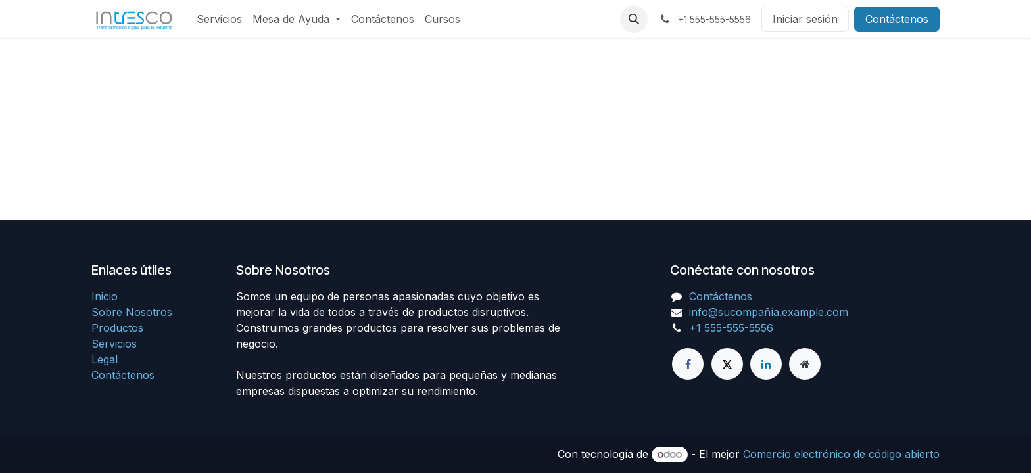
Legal (104, 359)
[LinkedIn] (766, 364)
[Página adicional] (805, 364)
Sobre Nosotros (131, 312)
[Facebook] (688, 364)
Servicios (114, 343)
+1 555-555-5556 (731, 327)
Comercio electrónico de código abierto (841, 454)
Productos (117, 327)
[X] (727, 364)
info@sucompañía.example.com (768, 312)
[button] (634, 19)
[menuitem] (219, 19)
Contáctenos (896, 19)
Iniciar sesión (805, 19)
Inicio (104, 296)
